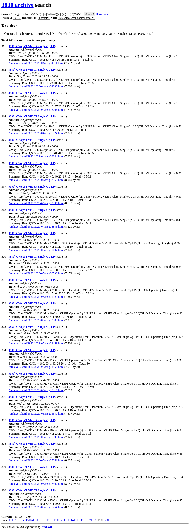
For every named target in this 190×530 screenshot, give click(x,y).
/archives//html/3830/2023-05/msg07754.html (36, 507)
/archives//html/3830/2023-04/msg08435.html (36, 203)
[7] (36, 520)
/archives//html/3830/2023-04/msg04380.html (36, 86)
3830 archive (17, 4)
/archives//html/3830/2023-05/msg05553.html (36, 413)
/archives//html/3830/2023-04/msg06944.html (36, 156)
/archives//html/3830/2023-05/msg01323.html (36, 296)
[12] (60, 520)
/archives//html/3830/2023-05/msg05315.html (36, 390)
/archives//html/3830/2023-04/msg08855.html (36, 226)
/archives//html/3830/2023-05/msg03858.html (36, 366)
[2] (15, 520)
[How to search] (105, 14)
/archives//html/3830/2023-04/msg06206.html (36, 109)
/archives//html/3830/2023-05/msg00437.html (36, 250)
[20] (106, 520)
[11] (55, 520)
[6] (32, 520)
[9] (44, 520)
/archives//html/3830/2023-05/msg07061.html (36, 460)
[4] (23, 520)
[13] (66, 520)
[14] (72, 520)
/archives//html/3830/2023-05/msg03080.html (36, 320)
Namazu (47, 526)
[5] (28, 520)
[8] (40, 520)
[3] (19, 520)
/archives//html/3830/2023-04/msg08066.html (36, 179)
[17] (89, 520)
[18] (95, 520)
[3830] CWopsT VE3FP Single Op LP (31, 46)
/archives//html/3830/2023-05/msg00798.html (36, 273)
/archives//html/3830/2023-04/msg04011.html (36, 63)
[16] (83, 520)
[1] (11, 520)
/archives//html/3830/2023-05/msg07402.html (36, 483)
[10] (49, 520)
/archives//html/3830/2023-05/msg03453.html (36, 343)
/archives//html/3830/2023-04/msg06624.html (36, 133)
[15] (78, 520)
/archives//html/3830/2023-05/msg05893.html (36, 437)
